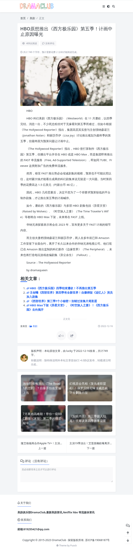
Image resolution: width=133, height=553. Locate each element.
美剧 (32, 18)
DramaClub (59, 540)
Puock (73, 545)
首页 (23, 18)
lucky (69, 351)
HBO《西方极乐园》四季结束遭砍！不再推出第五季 (63, 288)
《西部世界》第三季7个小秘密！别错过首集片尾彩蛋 (63, 301)
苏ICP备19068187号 (97, 540)
